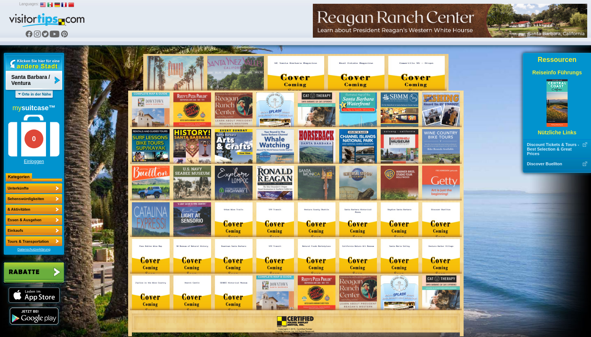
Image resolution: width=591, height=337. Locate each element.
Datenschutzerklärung (34, 249)
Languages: (29, 4)
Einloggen (34, 161)
